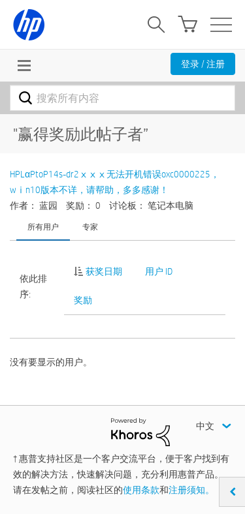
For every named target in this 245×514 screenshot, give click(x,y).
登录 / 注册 (203, 64)
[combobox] (122, 98)
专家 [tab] (90, 226)
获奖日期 (104, 271)
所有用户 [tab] (43, 226)
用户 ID (158, 271)
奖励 (83, 300)
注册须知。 (191, 490)
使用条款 (141, 490)
